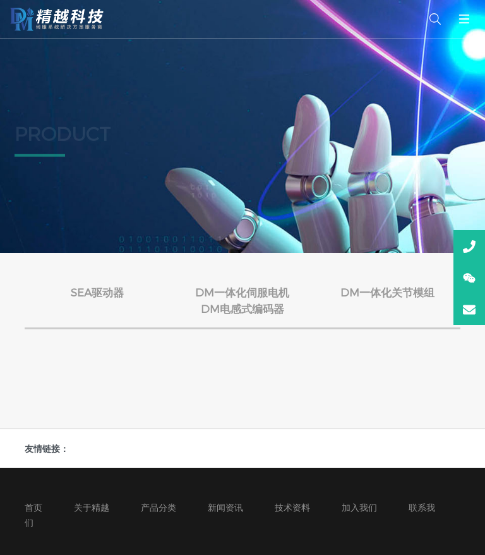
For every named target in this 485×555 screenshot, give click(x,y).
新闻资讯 (225, 507)
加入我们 (359, 507)
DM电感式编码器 (242, 308)
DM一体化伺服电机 (242, 292)
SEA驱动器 (97, 292)
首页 (33, 507)
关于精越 (91, 507)
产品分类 (158, 507)
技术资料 (292, 507)
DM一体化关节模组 (387, 292)
